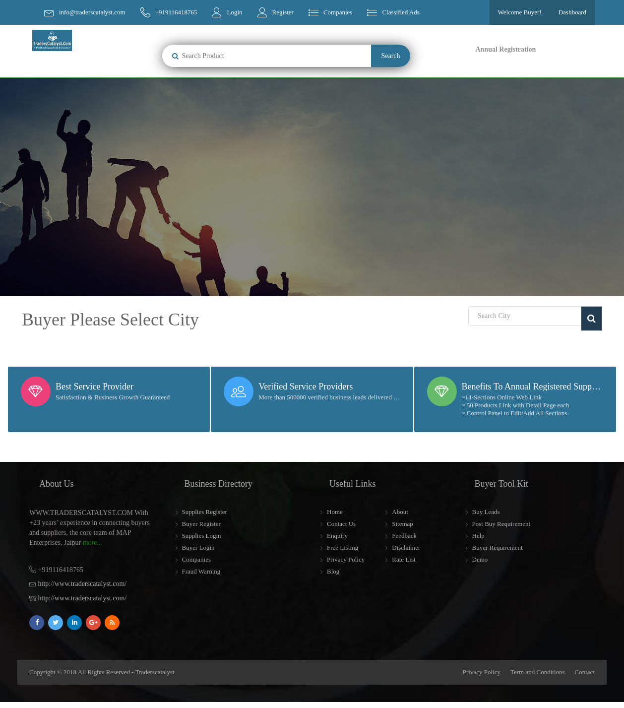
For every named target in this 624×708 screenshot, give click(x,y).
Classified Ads (400, 12)
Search (390, 56)
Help (478, 535)
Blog (333, 571)
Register (283, 12)
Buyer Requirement (497, 547)
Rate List (403, 559)
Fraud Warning (201, 571)
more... (92, 542)
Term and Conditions (537, 672)
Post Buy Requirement (501, 523)
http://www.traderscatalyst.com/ (82, 583)
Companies (338, 12)
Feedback (404, 535)
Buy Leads (486, 511)
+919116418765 (176, 12)
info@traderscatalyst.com (92, 12)
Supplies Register (204, 511)
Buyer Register (201, 523)
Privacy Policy (346, 559)
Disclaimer (406, 547)
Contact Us (341, 523)
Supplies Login (201, 535)
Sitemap (402, 523)
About (400, 511)
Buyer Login (198, 547)
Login (234, 12)
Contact (585, 672)
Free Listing (342, 547)
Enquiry (337, 535)
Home (335, 511)
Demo (480, 559)
